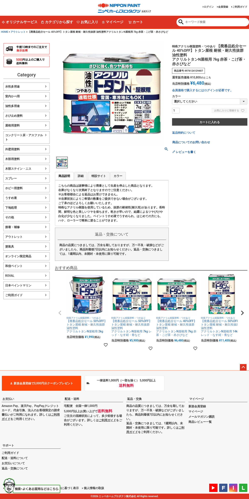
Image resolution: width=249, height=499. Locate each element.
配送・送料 (72, 398)
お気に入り (87, 22)
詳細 (81, 176)
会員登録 (223, 6)
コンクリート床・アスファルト (24, 137)
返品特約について (183, 132)
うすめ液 (11, 198)
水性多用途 (12, 86)
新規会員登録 (197, 406)
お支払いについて (13, 463)
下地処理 (11, 207)
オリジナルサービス (20, 22)
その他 (9, 217)
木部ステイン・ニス (18, 168)
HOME (4, 31)
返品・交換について (15, 468)
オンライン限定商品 (18, 256)
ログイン (209, 6)
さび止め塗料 (14, 115)
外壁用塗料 (12, 149)
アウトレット (18, 31)
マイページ (112, 22)
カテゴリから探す (57, 22)
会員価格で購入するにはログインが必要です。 (202, 90)
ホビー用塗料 (14, 188)
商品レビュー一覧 (200, 421)
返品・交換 (134, 398)
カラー (118, 176)
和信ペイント (14, 266)
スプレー (11, 178)
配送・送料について (15, 458)
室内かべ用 (12, 96)
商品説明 (64, 176)
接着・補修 (12, 227)
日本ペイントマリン (18, 285)
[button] (60, 312)
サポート (8, 445)
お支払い (8, 398)
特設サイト (98, 176)
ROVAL (9, 275)
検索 (181, 22)
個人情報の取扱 (94, 488)
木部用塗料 (12, 159)
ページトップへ (243, 367)
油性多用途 (12, 106)
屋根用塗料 (12, 125)
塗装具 (9, 246)
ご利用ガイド (239, 6)
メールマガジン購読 (201, 416)
